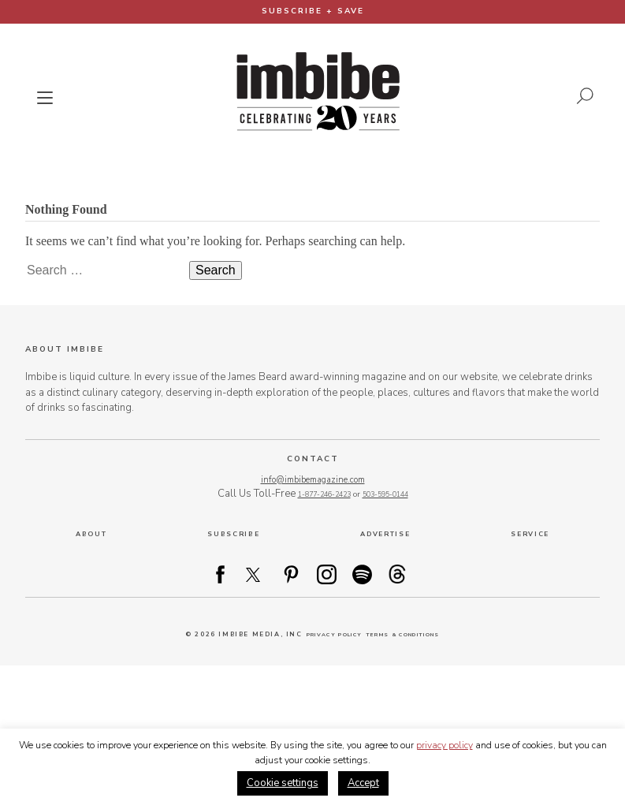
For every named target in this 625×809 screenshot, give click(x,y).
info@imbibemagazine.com (312, 479)
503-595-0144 (389, 495)
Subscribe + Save (313, 11)
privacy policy (444, 745)
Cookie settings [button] (282, 783)
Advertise (385, 534)
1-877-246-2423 (320, 495)
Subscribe (232, 534)
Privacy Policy (322, 636)
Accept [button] (363, 783)
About (91, 534)
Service (530, 534)
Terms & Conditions (410, 636)
